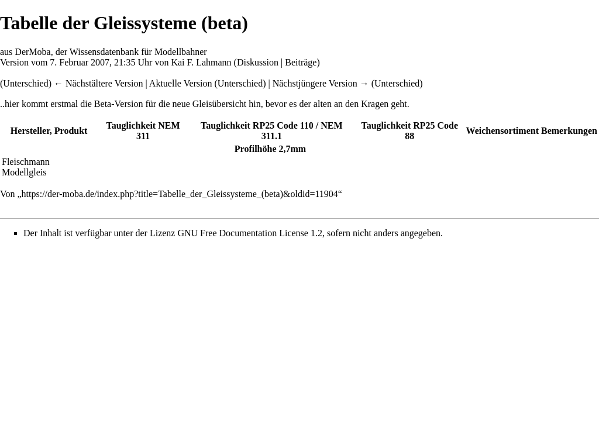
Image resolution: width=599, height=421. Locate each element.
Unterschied (240, 83)
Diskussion (257, 62)
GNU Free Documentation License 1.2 (249, 233)
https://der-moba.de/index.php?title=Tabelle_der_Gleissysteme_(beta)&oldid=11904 (180, 194)
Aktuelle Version (180, 83)
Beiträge (300, 62)
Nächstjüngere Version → (321, 83)
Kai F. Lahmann (201, 62)
